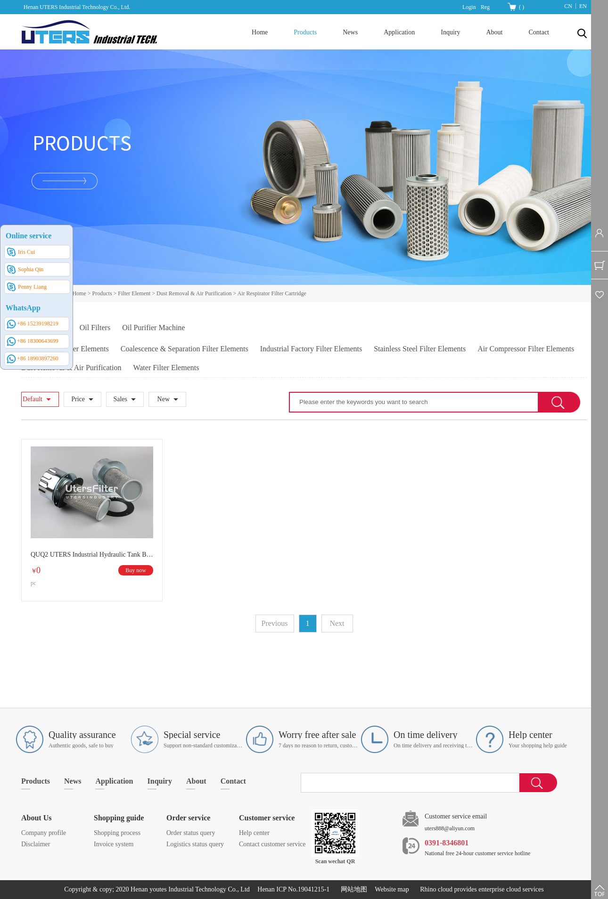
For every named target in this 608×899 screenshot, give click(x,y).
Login (469, 7)
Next (336, 623)
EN (583, 6)
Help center (254, 832)
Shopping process (117, 832)
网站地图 (352, 889)
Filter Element (134, 293)
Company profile (43, 832)
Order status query (190, 832)
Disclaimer (35, 844)
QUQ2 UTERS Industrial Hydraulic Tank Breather (92, 554)
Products (102, 293)
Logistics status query (195, 844)
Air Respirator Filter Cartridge (272, 293)
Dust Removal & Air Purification (193, 293)
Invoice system (113, 844)
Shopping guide (119, 818)
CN (568, 6)
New (163, 399)
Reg (485, 7)
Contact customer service (272, 844)
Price (78, 399)
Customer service (267, 818)
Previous (275, 623)
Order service (188, 818)
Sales (120, 399)
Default (32, 399)
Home (260, 32)
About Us (36, 818)
